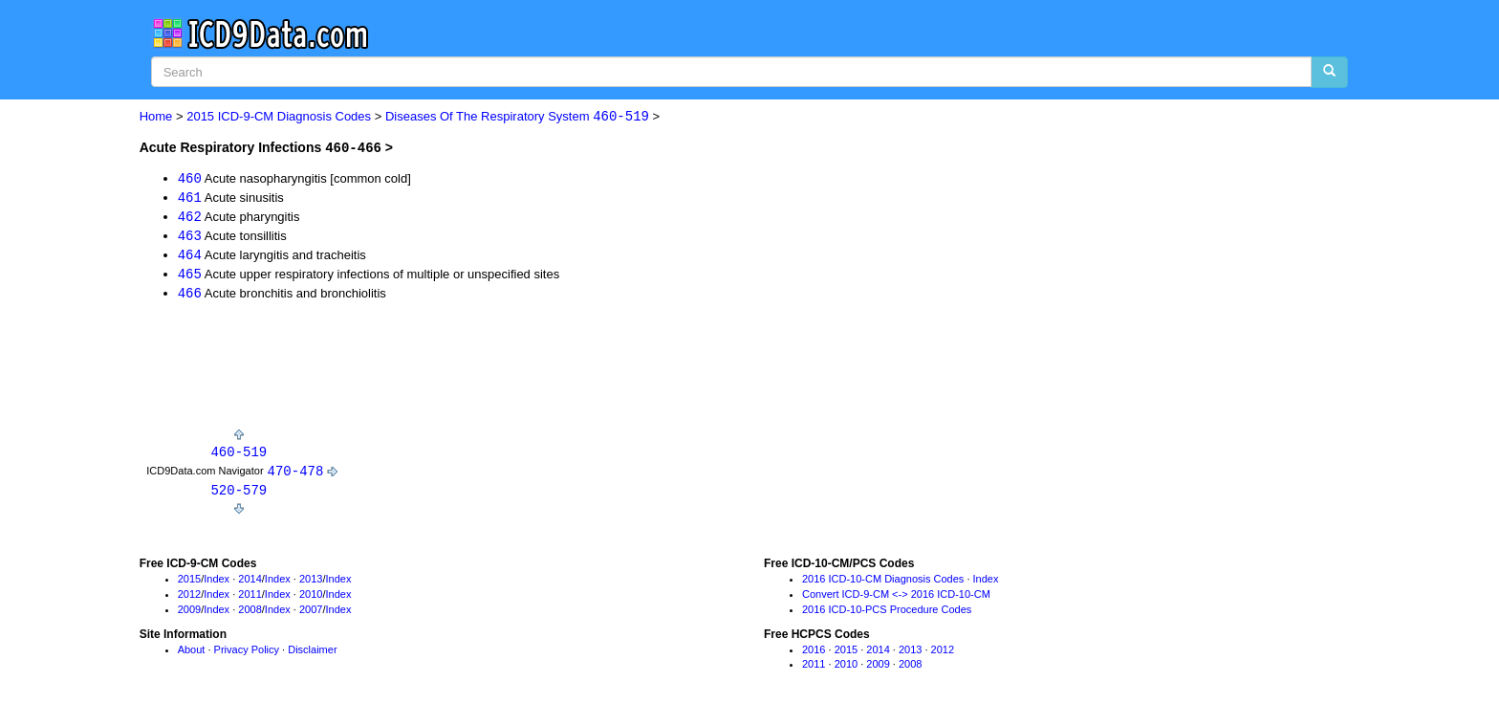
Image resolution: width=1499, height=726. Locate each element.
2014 (249, 584)
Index (216, 584)
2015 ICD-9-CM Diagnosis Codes (278, 117)
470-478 (296, 475)
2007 (310, 614)
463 (190, 237)
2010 (310, 599)
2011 (249, 599)
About (192, 654)
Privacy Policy (246, 654)
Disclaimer (312, 654)
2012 (189, 599)
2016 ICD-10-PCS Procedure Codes (886, 614)
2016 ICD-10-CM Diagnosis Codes (883, 584)
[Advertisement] (488, 372)
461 (190, 197)
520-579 (238, 494)
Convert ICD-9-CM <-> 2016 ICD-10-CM (896, 599)
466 (190, 296)
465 (190, 276)
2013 (310, 584)
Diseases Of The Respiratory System (517, 117)
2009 (189, 614)
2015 (189, 584)
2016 (813, 654)
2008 (249, 614)
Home (156, 117)
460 (190, 177)
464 (190, 256)
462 (190, 217)
